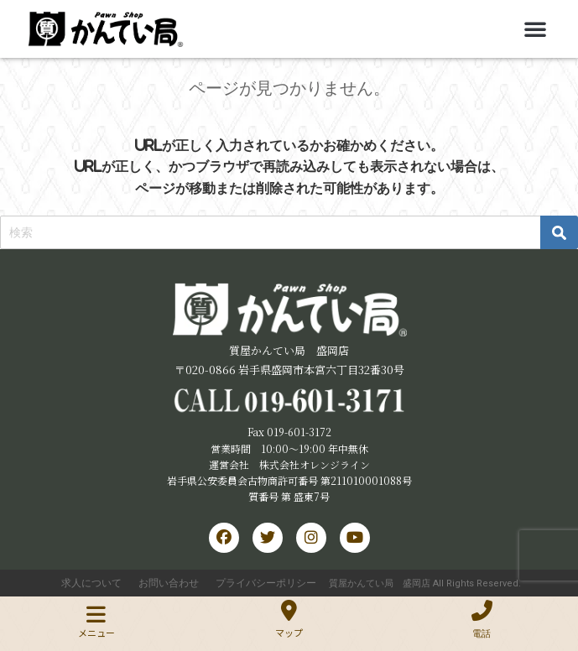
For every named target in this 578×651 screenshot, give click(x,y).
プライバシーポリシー (266, 583)
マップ (289, 632)
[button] (535, 28)
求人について (91, 583)
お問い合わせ (168, 583)
